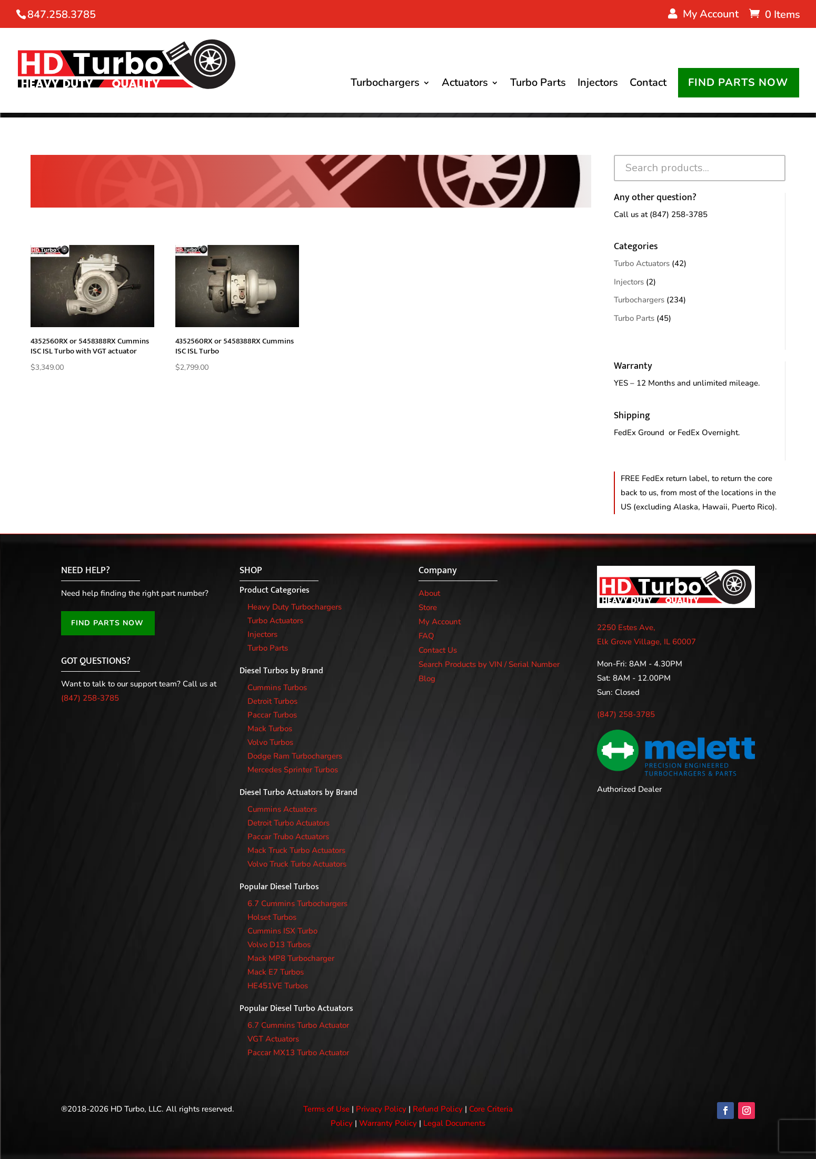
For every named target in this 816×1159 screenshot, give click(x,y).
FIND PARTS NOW (738, 83)
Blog (427, 678)
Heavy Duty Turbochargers (294, 607)
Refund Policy (438, 1109)
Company (438, 570)
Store (428, 607)
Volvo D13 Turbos (279, 944)
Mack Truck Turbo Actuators (296, 850)
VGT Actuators (273, 1039)
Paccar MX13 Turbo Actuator (298, 1052)
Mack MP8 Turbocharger (290, 958)
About (429, 593)
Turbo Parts (538, 85)
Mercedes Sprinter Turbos (292, 769)
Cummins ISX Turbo (282, 931)
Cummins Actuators (282, 809)
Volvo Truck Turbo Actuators (296, 864)
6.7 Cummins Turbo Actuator (298, 1025)
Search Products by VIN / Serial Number (489, 664)
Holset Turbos (271, 917)
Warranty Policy (388, 1123)
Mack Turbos (269, 728)
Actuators (465, 85)
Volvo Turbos (270, 742)
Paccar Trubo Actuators (288, 836)
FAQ (426, 636)
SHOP (251, 570)
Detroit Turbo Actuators (288, 823)
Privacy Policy (381, 1109)
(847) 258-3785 (679, 214)
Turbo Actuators (642, 263)
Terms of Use (326, 1109)
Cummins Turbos (277, 687)
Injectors (598, 85)
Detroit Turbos (272, 701)
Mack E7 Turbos (275, 972)
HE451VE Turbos (277, 985)
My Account (440, 621)
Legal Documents (454, 1123)
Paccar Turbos (272, 715)
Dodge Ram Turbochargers (294, 756)
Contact (648, 85)
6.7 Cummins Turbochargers (297, 903)
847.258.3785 (61, 14)
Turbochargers (385, 85)
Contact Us (438, 650)
